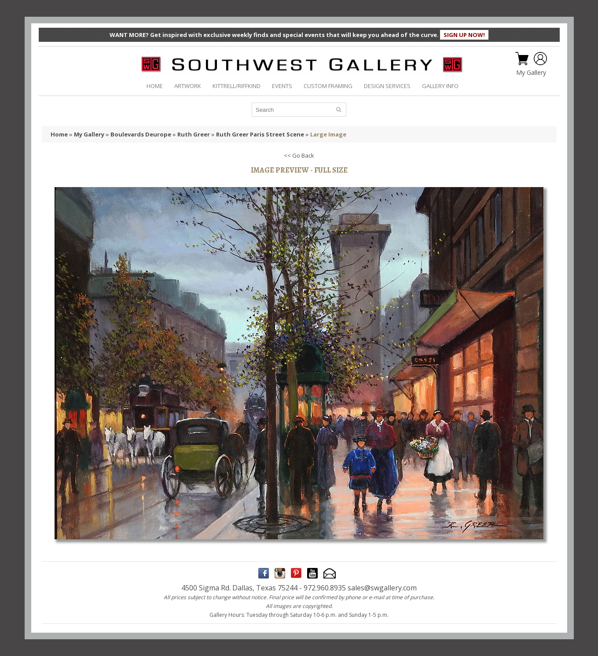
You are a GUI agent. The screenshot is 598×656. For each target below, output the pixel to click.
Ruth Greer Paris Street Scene (260, 134)
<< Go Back (299, 155)
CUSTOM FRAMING (328, 86)
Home (59, 134)
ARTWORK (187, 86)
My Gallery (531, 73)
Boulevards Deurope (140, 134)
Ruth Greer (193, 134)
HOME (155, 86)
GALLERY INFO (440, 86)
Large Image (328, 134)
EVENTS (282, 86)
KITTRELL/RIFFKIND (236, 86)
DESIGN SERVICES (387, 86)
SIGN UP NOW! (464, 35)
